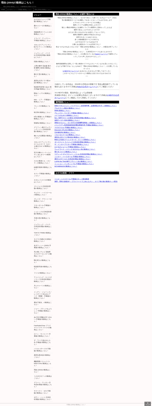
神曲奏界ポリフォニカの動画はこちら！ (43, 33)
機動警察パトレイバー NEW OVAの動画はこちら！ (42, 363)
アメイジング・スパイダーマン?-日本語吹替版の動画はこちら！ (43, 279)
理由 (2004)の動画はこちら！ (43, 9)
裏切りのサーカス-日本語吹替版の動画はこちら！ (73, 159)
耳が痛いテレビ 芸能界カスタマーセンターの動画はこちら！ (43, 254)
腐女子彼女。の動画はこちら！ (43, 303)
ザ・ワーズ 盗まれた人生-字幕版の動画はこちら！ (42, 342)
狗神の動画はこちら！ (63, 110)
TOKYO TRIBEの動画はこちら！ (42, 234)
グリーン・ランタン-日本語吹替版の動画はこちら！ (43, 384)
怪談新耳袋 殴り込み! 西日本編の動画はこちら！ (43, 88)
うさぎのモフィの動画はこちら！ (43, 377)
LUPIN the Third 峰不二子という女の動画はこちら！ (73, 161)
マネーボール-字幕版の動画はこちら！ (42, 206)
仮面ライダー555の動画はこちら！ (67, 120)
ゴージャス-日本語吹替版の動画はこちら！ (42, 187)
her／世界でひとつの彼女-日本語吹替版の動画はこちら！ (75, 118)
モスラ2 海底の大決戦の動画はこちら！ (42, 240)
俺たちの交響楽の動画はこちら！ (43, 137)
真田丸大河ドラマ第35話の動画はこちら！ (70, 137)
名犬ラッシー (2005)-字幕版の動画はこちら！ (42, 246)
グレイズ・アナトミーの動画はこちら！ (43, 200)
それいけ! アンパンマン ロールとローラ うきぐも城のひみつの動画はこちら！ (43, 145)
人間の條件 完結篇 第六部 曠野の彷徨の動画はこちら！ (42, 68)
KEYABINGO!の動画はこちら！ (66, 166)
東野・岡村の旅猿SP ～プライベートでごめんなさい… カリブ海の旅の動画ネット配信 (86, 181)
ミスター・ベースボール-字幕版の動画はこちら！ (73, 156)
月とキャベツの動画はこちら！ (43, 287)
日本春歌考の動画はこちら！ (65, 132)
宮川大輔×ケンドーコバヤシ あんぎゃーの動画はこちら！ (42, 154)
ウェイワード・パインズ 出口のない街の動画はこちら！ (75, 149)
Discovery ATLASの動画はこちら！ (67, 130)
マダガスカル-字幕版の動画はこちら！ (69, 127)
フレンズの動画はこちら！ (42, 107)
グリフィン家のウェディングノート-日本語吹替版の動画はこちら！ (43, 129)
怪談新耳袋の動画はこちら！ (43, 268)
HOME (3, 9)
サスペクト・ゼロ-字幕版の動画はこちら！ (42, 392)
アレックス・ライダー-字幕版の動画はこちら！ (72, 113)
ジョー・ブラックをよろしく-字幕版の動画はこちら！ (43, 311)
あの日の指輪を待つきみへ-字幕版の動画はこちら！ (43, 319)
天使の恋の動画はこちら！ (42, 219)
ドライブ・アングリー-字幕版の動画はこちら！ (43, 39)
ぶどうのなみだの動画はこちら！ (67, 115)
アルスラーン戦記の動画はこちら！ (67, 108)
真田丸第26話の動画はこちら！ (42, 356)
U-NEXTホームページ (70, 71)
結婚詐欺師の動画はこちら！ (43, 168)
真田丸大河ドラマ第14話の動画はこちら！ (42, 82)
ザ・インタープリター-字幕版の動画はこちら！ (72, 144)
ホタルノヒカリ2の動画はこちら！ (42, 181)
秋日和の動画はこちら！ (43, 112)
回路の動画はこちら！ (42, 61)
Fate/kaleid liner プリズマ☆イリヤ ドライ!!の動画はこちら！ (42, 328)
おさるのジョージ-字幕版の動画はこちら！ (19, 9)
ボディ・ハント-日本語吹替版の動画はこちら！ (43, 398)
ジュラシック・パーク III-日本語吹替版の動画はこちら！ (42, 55)
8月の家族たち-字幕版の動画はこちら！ (42, 118)
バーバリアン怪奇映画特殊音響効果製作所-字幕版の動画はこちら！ (79, 125)
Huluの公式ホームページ (87, 87)
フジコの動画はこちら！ (43, 273)
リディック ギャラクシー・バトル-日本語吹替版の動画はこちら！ (78, 154)
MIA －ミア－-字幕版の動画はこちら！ (42, 101)
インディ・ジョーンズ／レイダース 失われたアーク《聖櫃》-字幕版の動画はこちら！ (43, 295)
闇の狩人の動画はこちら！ (42, 261)
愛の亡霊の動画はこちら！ (42, 75)
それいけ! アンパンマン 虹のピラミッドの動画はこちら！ (43, 47)
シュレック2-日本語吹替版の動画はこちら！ (42, 213)
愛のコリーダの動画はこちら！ (43, 27)
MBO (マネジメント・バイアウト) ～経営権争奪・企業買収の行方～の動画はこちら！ (86, 106)
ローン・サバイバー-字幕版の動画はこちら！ (42, 335)
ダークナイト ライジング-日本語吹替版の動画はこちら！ (75, 142)
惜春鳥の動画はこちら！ (43, 123)
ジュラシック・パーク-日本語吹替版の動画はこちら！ (43, 226)
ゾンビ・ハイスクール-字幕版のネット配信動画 (72, 179)
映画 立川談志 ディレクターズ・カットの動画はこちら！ (75, 139)
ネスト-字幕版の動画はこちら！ (42, 175)
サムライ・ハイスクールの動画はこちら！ (43, 194)
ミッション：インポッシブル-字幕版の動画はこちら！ (74, 164)
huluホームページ (101, 54)
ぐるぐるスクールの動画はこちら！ (67, 135)
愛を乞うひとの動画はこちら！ (66, 152)
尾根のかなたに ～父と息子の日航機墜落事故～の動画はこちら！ (78, 123)
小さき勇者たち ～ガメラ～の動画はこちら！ (42, 162)
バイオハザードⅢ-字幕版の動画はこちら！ (42, 350)
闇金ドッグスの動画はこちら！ (43, 94)
